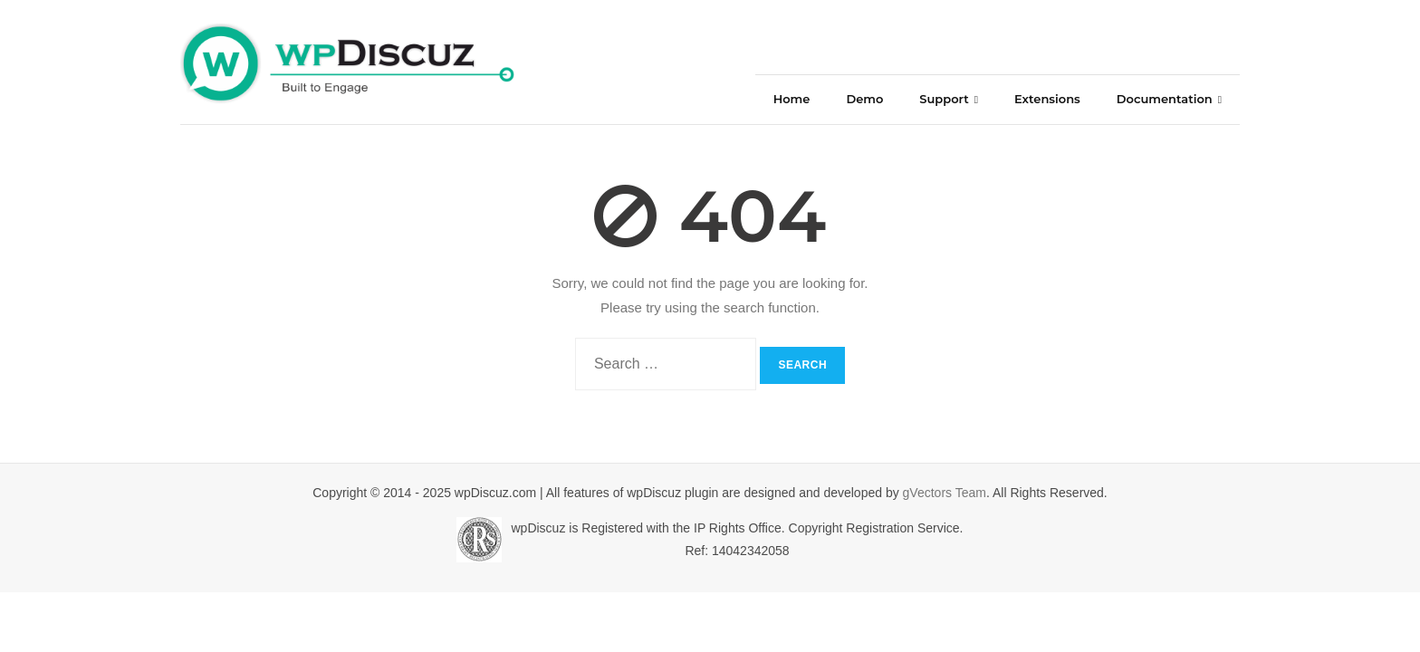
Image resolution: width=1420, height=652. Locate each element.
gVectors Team (944, 492)
